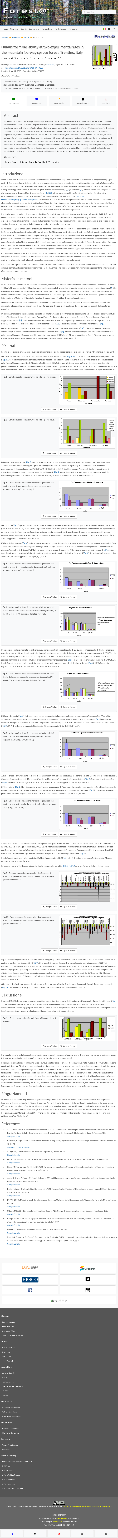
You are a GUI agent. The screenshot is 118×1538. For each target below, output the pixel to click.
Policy (4, 1377)
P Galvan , (24, 58)
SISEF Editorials (8, 1470)
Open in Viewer (67, 409)
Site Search (6, 1352)
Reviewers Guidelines (10, 1428)
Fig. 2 (75, 356)
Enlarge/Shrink (50, 409)
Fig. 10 (72, 866)
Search (24, 29)
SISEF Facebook (8, 1484)
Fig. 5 (28, 462)
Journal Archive (8, 1326)
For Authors (47, 29)
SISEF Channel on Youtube (12, 1488)
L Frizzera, (39, 58)
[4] (101, 324)
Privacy (5, 1391)
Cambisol (42, 162)
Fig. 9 (65, 866)
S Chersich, (9, 58)
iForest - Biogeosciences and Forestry (17, 1461)
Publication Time (8, 1382)
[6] (20, 320)
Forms (15, 162)
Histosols (23, 162)
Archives (16, 37)
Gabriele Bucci (57, 1522)
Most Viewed (7, 1361)
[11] (57, 324)
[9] (112, 288)
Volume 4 (50, 64)
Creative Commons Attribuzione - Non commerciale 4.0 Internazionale (87, 1506)
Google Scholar (13, 1136)
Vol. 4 (26, 37)
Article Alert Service (10, 1445)
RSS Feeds (6, 1449)
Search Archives (8, 1347)
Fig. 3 (86, 553)
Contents (14, 29)
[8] (62, 331)
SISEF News (7, 1466)
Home (5, 29)
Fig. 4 (90, 663)
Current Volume (8, 1322)
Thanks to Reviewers (10, 1433)
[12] (50, 193)
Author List (6, 1356)
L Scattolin (54, 58)
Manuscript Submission (11, 1416)
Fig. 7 (21, 716)
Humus (7, 162)
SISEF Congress (8, 1479)
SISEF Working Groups (11, 1475)
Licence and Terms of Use (12, 1386)
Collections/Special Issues (12, 1335)
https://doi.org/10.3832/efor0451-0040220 (24, 68)
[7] (68, 189)
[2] (86, 328)
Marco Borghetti (62, 1518)
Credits (5, 1395)
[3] (46, 193)
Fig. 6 (25, 543)
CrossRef (11, 1147)
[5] (65, 189)
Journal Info (34, 29)
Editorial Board (8, 1373)
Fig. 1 (69, 356)
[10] (82, 328)
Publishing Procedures (11, 1407)
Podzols (33, 162)
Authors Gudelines (9, 1412)
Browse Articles (8, 1331)
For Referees (60, 29)
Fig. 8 (17, 787)
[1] (81, 189)
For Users (72, 29)
